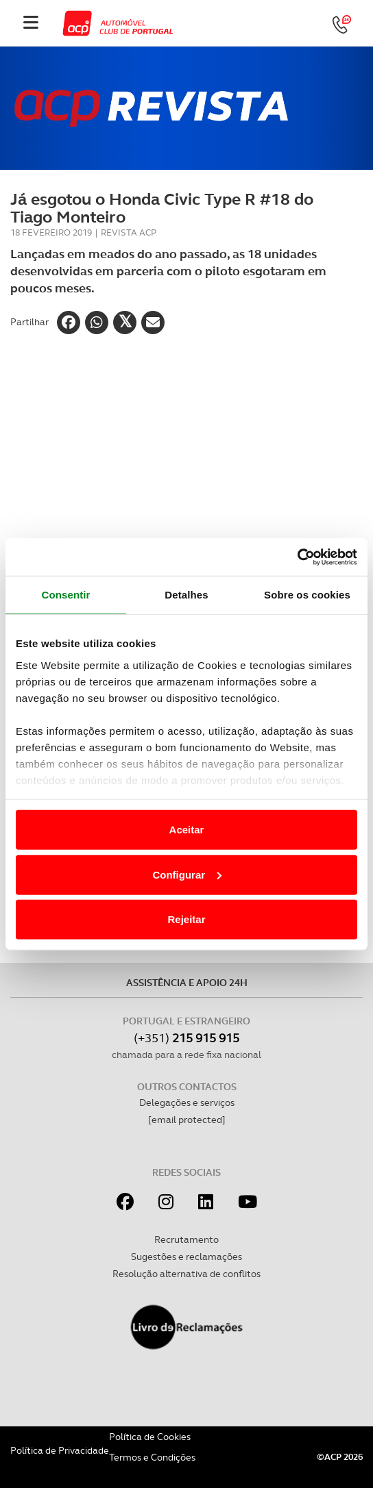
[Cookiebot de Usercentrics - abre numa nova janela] (297, 557)
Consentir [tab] (66, 595)
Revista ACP (128, 232)
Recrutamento (186, 1239)
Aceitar (186, 829)
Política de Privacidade (59, 1450)
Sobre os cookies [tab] (307, 595)
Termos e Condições (152, 1457)
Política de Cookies (150, 1436)
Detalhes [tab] (186, 595)
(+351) (186, 1038)
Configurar (186, 874)
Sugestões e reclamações (186, 1256)
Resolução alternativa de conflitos (186, 1274)
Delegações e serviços (186, 1102)
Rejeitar (186, 919)
